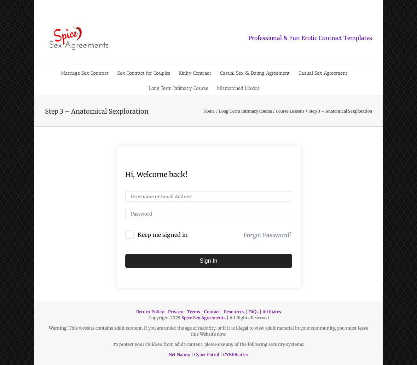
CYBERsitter (235, 354)
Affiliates (271, 311)
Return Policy (150, 311)
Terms (193, 311)
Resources (234, 311)
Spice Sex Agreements (203, 317)
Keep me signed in (163, 234)
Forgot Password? (268, 235)
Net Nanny (179, 354)
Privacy (175, 311)
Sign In (209, 261)
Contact (212, 311)
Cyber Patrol (206, 354)
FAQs (253, 311)
